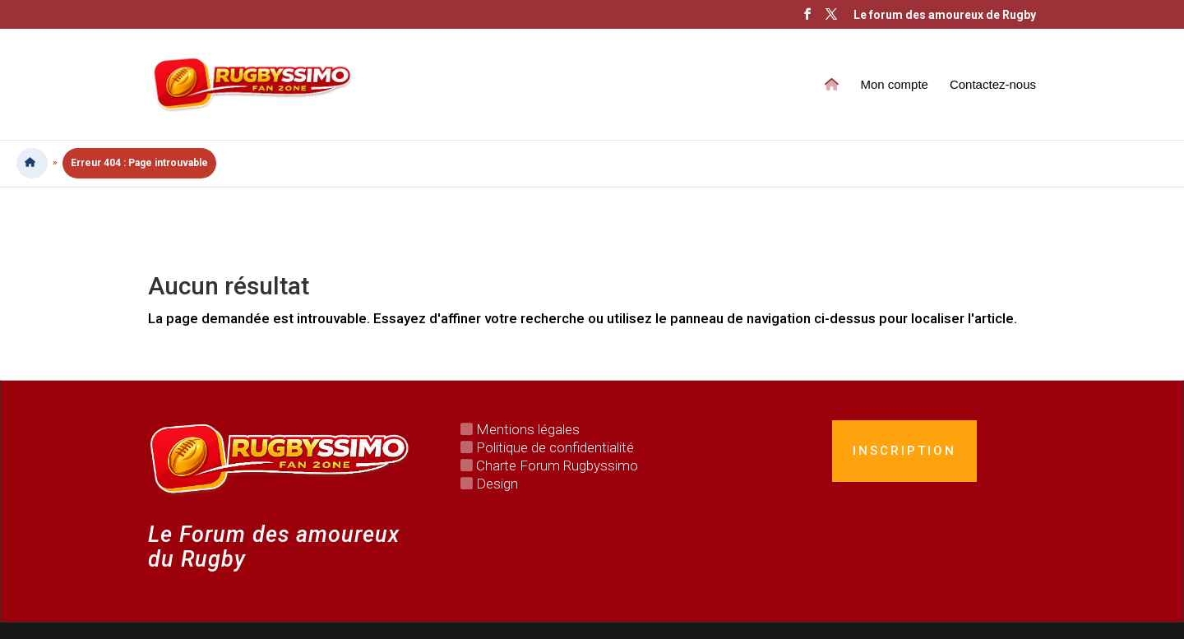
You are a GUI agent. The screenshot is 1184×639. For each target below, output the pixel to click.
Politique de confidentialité (555, 447)
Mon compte (894, 85)
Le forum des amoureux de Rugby (944, 15)
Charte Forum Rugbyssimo (557, 465)
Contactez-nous (993, 85)
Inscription (904, 450)
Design (497, 483)
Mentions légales (528, 429)
